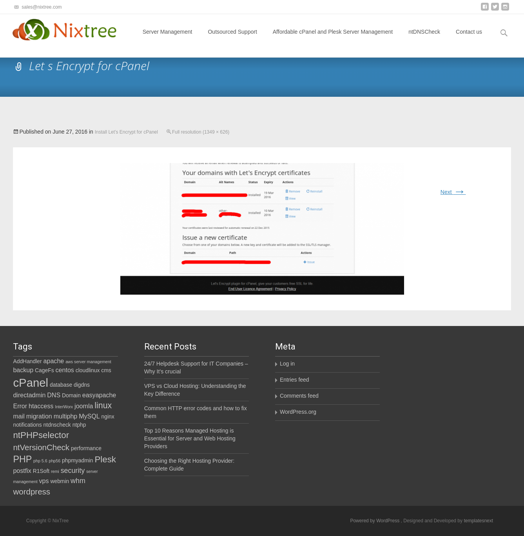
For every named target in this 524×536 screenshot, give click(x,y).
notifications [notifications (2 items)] (27, 425)
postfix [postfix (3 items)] (22, 470)
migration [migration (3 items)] (39, 416)
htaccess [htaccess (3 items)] (41, 405)
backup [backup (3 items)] (23, 369)
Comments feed (299, 396)
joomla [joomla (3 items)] (83, 405)
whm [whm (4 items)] (78, 481)
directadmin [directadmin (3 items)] (29, 394)
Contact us (469, 39)
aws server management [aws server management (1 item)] (88, 361)
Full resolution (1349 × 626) (200, 132)
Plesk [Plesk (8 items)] (105, 459)
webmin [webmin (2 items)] (59, 481)
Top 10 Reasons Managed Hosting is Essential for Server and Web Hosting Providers (190, 438)
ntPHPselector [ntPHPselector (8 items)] (41, 435)
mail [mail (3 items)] (18, 416)
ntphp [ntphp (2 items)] (79, 425)
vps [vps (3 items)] (44, 480)
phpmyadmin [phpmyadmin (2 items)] (77, 460)
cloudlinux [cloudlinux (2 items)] (88, 370)
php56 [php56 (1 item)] (55, 460)
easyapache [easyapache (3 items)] (99, 394)
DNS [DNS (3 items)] (53, 394)
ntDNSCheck (424, 39)
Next (453, 192)
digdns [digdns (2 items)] (82, 385)
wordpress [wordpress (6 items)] (31, 491)
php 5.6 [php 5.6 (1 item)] (40, 460)
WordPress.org (298, 412)
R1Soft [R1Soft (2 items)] (41, 471)
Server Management (167, 39)
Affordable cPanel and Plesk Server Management (333, 39)
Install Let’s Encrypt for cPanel (126, 132)
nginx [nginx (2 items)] (108, 416)
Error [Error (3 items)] (20, 405)
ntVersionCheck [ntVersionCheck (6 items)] (41, 447)
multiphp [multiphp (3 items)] (66, 416)
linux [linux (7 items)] (103, 405)
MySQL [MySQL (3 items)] (89, 416)
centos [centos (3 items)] (65, 369)
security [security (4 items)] (73, 470)
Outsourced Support (232, 39)
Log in (287, 363)
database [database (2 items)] (61, 385)
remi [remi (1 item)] (55, 471)
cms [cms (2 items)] (106, 370)
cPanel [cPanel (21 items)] (30, 382)
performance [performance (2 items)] (86, 448)
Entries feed (294, 380)
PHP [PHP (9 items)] (22, 459)
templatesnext (478, 520)
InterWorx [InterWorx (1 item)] (64, 406)
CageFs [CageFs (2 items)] (44, 370)
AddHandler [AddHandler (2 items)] (27, 361)
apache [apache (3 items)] (54, 360)
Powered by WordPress (375, 520)
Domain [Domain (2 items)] (71, 395)
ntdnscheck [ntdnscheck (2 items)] (57, 425)
